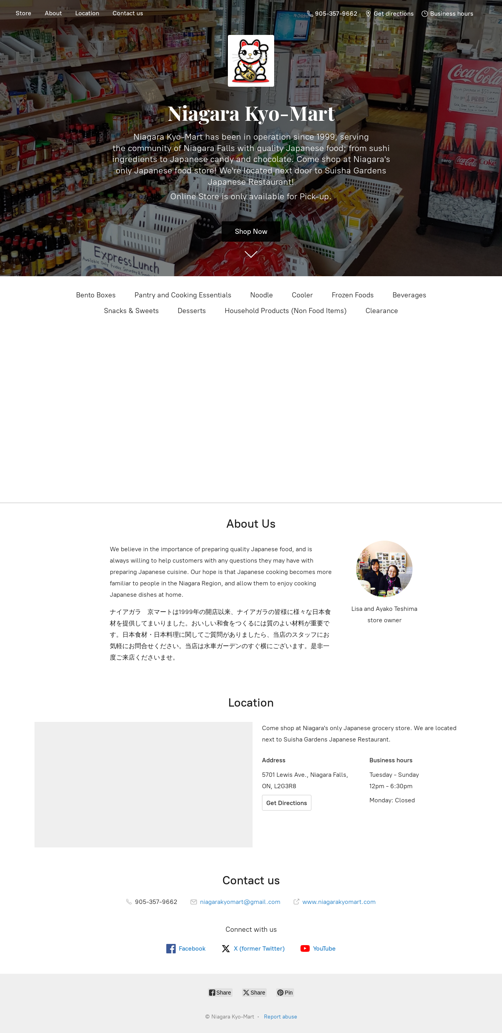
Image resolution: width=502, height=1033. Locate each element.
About (53, 13)
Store (23, 13)
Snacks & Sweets (131, 310)
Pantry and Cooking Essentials (183, 295)
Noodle (261, 295)
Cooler (302, 295)
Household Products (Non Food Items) (286, 310)
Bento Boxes (96, 295)
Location (87, 13)
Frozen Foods (353, 295)
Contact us (128, 13)
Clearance (382, 310)
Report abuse (280, 1016)
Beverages (409, 295)
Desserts (192, 310)
